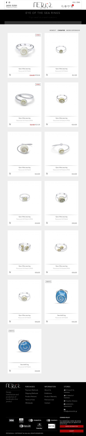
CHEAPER (61, 30)
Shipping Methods (31, 393)
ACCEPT (71, 431)
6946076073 (68, 406)
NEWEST (53, 30)
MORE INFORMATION (71, 426)
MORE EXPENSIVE (73, 30)
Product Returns (31, 396)
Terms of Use (30, 400)
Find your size (49, 400)
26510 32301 (11, 6)
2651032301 (69, 404)
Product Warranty (51, 396)
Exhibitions (48, 393)
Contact (47, 403)
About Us (48, 390)
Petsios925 (43, 5)
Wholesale (29, 403)
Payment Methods (31, 390)
